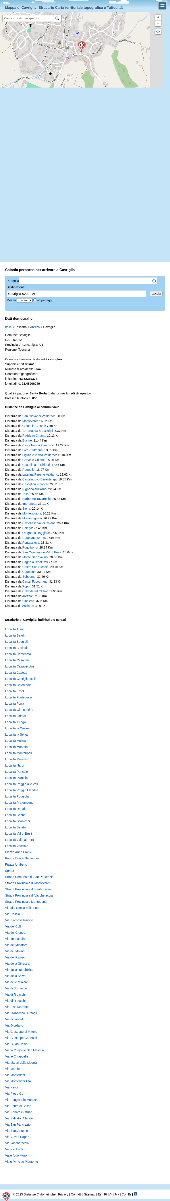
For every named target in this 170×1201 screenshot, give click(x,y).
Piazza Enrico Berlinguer (22, 858)
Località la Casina (17, 728)
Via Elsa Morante (17, 1007)
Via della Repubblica (19, 970)
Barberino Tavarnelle (36, 499)
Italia (8, 327)
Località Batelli (15, 635)
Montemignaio (32, 518)
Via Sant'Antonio (16, 1130)
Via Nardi (11, 1087)
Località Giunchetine (19, 709)
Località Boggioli (16, 641)
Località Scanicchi (17, 821)
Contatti (76, 1194)
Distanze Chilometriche (40, 1194)
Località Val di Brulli (18, 833)
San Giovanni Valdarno (38, 416)
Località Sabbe (15, 815)
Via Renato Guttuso (18, 1112)
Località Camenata (18, 654)
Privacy (63, 1194)
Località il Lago (15, 722)
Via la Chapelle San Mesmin (24, 1050)
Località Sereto (15, 827)
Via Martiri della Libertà (21, 1062)
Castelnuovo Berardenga (39, 479)
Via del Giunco (15, 932)
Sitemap (89, 1194)
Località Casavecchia (19, 666)
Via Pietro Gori (15, 1093)
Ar (110, 1194)
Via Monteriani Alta (18, 1081)
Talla (25, 494)
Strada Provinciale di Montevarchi (28, 883)
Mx (117, 1194)
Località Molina (15, 740)
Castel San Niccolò (35, 567)
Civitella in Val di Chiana (39, 523)
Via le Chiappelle (16, 1056)
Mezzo (12, 300)
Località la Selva (16, 734)
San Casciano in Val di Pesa (41, 552)
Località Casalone (17, 660)
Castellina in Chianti (36, 465)
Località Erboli (15, 691)
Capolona (29, 572)
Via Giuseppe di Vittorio (21, 1031)
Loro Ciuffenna (32, 450)
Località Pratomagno (19, 802)
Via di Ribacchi (15, 994)
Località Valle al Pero (19, 839)
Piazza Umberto (16, 864)
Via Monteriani (15, 1075)
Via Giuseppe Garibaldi (21, 1038)
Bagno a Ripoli (32, 562)
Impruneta (29, 503)
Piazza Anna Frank (18, 852)
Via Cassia (12, 914)
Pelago (27, 528)
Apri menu (162, 5)
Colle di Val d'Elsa (34, 591)
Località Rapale (16, 809)
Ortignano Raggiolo (35, 533)
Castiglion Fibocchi (35, 484)
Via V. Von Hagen (17, 1137)
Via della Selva (15, 976)
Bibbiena (28, 601)
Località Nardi (14, 765)
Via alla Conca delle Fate (22, 908)
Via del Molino (15, 951)
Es (99, 1194)
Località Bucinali (16, 648)
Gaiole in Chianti (33, 426)
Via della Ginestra (17, 963)
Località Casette (16, 672)
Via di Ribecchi (15, 1000)
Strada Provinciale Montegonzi (26, 901)
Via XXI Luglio (15, 1149)
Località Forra (14, 703)
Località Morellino (17, 759)
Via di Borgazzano (17, 988)
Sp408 (9, 870)
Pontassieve (30, 542)
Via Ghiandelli (14, 1019)
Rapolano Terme (33, 537)
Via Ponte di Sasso (18, 1106)
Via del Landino (15, 939)
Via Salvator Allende (19, 1118)
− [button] (158, 23)
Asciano (27, 606)
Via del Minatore (16, 945)
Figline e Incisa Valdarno (39, 455)
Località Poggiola (17, 796)
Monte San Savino (35, 557)
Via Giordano (14, 1025)
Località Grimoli (15, 716)
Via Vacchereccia (17, 1143)
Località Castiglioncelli (20, 679)
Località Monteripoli (18, 753)
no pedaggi (45, 300)
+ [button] (158, 17)
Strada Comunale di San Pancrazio (29, 877)
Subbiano (28, 576)
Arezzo (35, 327)
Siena (26, 508)
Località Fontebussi (18, 697)
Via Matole (12, 1069)
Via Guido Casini (16, 1044)
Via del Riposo (15, 957)
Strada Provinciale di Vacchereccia (29, 895)
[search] (28, 18)
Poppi (26, 586)
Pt (105, 1194)
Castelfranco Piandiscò (38, 445)
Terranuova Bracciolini (37, 430)
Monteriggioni (31, 513)
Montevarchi (30, 421)
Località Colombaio (18, 685)
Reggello (28, 469)
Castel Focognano (35, 581)
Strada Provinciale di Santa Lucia (28, 889)
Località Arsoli (14, 629)
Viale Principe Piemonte (21, 1161)
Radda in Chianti (33, 435)
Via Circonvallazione (19, 920)
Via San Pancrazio (18, 1124)
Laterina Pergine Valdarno (40, 474)
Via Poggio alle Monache (22, 1100)
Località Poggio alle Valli (22, 784)
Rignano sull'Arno (34, 489)
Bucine (27, 440)
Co (124, 1194)
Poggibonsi (30, 547)
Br (129, 1194)
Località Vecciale (16, 846)
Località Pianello (16, 778)
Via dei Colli (13, 926)
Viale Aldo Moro (16, 1155)
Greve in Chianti (33, 460)
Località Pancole (16, 771)
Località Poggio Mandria (21, 790)
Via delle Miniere (16, 982)
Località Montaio (16, 747)
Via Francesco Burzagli (21, 1013)
